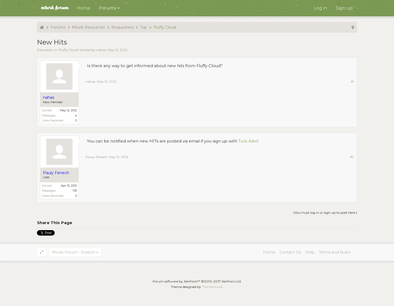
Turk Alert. (248, 141)
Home (83, 8)
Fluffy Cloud (68, 50)
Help (309, 252)
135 (75, 190)
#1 (352, 81)
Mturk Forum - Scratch (73, 252)
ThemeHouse (212, 287)
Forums (107, 8)
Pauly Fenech (96, 157)
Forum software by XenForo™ (197, 281)
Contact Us (290, 252)
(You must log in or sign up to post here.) (325, 212)
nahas (101, 50)
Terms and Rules (334, 252)
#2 (352, 157)
